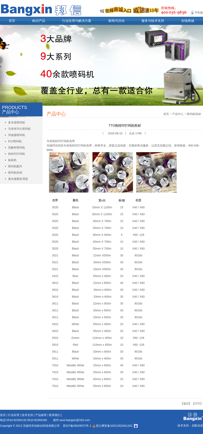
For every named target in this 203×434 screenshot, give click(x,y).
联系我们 (54, 415)
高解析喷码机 (16, 147)
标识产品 (38, 20)
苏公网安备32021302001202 (112, 425)
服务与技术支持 (152, 20)
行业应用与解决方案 (76, 20)
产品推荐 (41, 415)
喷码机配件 (15, 166)
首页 (12, 20)
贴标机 (12, 160)
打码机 (82, 145)
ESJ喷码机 (15, 141)
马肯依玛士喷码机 (19, 128)
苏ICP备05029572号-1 (77, 425)
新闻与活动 (116, 20)
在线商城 (187, 20)
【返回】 (186, 403)
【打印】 (197, 403)
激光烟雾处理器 (18, 178)
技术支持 (27, 415)
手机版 (198, 12)
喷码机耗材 (15, 172)
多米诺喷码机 (16, 122)
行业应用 (13, 415)
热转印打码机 (16, 153)
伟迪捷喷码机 (16, 135)
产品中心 (178, 114)
